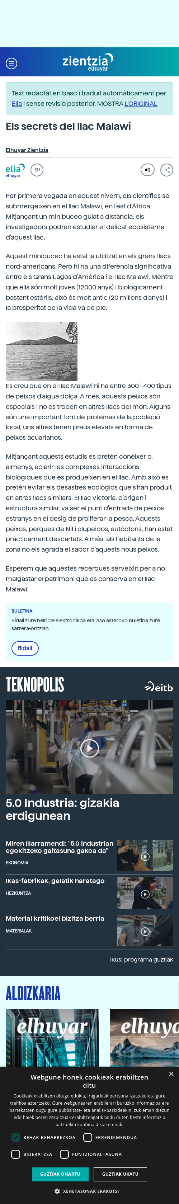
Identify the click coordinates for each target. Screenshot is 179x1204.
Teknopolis (35, 684)
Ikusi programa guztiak (141, 959)
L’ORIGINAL (140, 103)
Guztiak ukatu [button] (120, 1174)
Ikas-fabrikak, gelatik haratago (55, 880)
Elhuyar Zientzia (27, 150)
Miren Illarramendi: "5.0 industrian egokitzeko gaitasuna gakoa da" (59, 847)
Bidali (25, 648)
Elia (17, 103)
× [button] (171, 1074)
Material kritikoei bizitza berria (55, 918)
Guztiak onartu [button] (60, 1174)
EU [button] (37, 170)
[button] (11, 62)
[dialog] (89, 1135)
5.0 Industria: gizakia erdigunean (62, 809)
